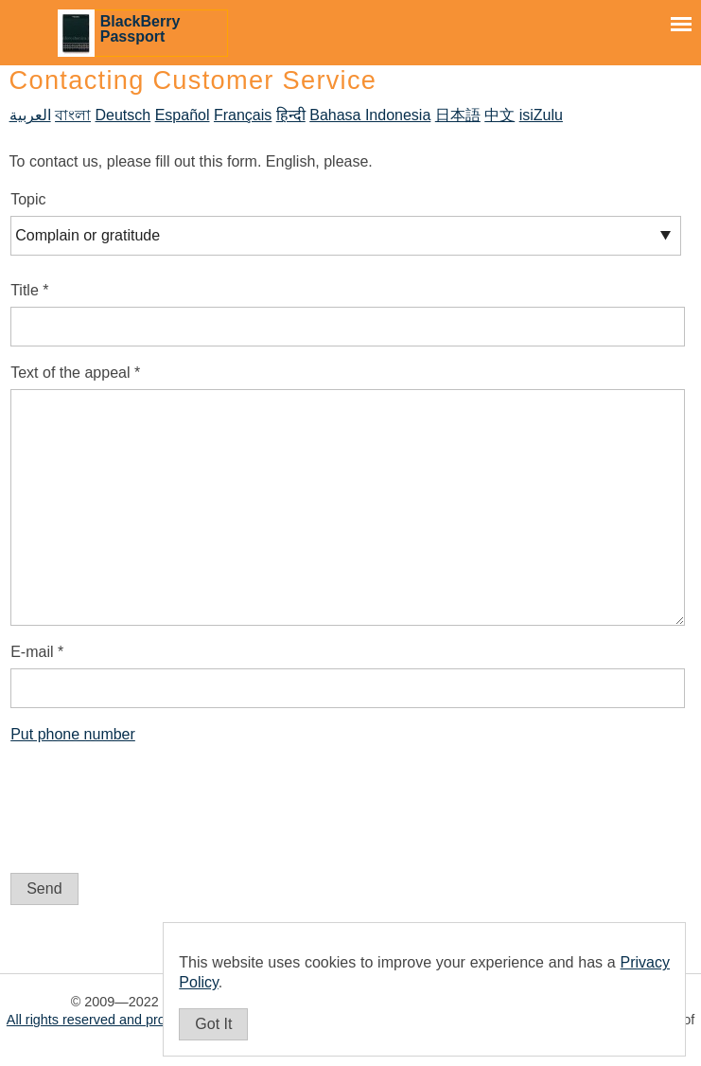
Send (43, 888)
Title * (29, 290)
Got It (213, 1024)
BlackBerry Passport (140, 28)
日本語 (458, 115)
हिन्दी (291, 115)
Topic (27, 199)
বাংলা (73, 115)
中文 (499, 115)
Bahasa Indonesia (369, 115)
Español (182, 115)
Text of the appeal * (75, 372)
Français (243, 115)
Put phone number (72, 734)
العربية (30, 115)
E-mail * (36, 652)
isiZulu (541, 115)
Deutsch (123, 115)
